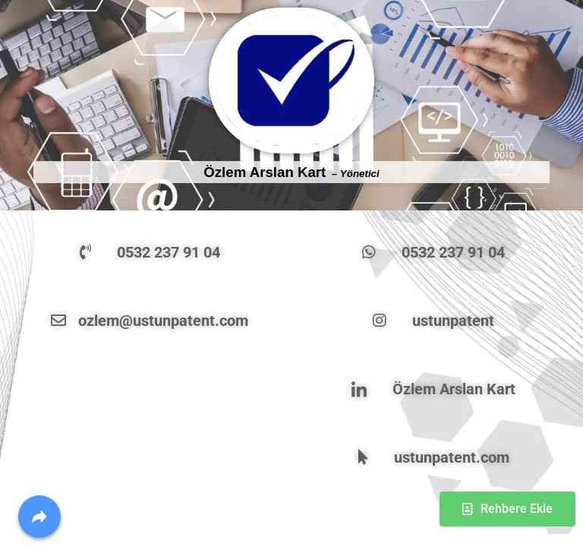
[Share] (39, 516)
